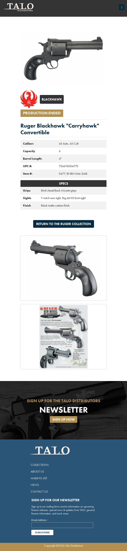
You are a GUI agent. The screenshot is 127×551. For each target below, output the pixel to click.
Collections (40, 465)
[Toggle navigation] (121, 7)
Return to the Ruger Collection (63, 224)
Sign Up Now (63, 419)
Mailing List (39, 478)
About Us (37, 471)
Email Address (39, 520)
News (35, 485)
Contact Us (39, 491)
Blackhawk (52, 99)
